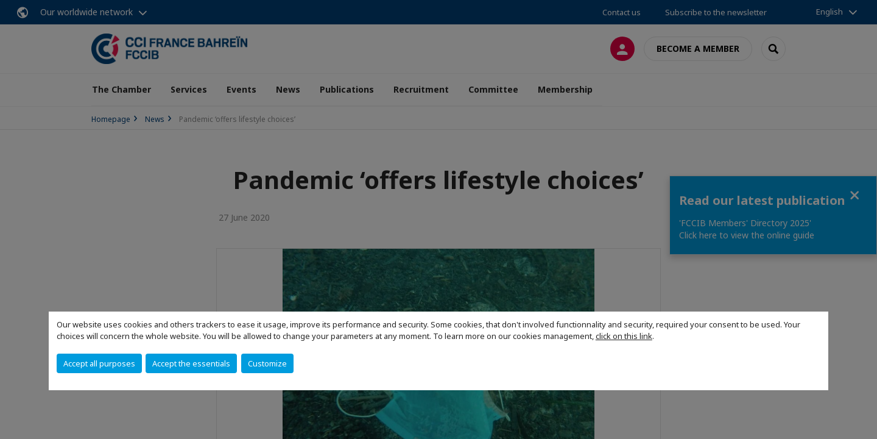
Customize (267, 363)
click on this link (624, 335)
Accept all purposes (99, 363)
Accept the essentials (191, 363)
